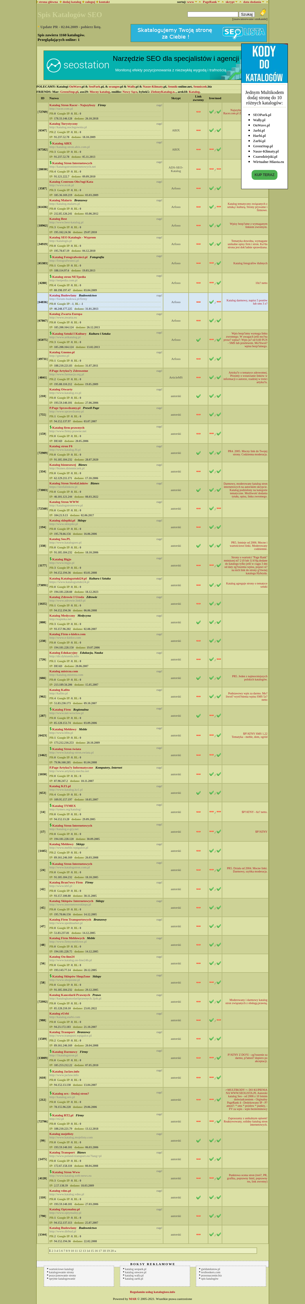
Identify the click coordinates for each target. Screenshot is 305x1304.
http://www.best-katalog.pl (66, 222)
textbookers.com (210, 1272)
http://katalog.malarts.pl (64, 203)
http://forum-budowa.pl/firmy (68, 298)
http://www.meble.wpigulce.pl (68, 847)
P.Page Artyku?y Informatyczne (71, 767)
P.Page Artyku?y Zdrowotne (68, 370)
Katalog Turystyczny (63, 123)
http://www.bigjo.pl (61, 562)
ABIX (176, 130)
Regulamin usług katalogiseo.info (152, 1292)
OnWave (75, 86)
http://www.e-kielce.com (65, 637)
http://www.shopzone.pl (64, 979)
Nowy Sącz (129, 91)
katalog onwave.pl (135, 1272)
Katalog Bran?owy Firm (66, 882)
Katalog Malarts (60, 200)
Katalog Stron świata (66, 749)
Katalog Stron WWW (64, 502)
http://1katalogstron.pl (63, 1055)
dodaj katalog (70, 1)
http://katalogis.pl (60, 240)
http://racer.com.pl (61, 108)
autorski (176, 396)
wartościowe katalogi (61, 1269)
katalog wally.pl (134, 1275)
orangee (114, 86)
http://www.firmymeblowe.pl (67, 941)
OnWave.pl (261, 124)
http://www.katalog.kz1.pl (65, 789)
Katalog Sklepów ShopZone (71, 976)
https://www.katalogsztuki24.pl (69, 582)
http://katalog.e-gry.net (63, 829)
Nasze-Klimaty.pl (266, 150)
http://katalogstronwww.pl (66, 505)
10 (72, 1250)
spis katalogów (210, 1278)
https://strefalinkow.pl (63, 486)
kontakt (104, 1)
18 (104, 1250)
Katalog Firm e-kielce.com (67, 634)
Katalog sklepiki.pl (62, 520)
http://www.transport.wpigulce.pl (70, 1035)
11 (76, 1250)
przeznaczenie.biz (211, 1275)
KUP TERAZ (264, 173)
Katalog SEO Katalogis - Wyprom (72, 237)
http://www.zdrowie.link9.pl (67, 600)
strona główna (47, 1)
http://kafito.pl (58, 693)
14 (88, 1250)
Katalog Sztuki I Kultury (69, 333)
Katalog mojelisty (61, 1133)
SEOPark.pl (262, 113)
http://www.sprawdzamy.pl (66, 411)
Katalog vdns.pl (60, 1190)
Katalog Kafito (59, 689)
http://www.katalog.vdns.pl (66, 1194)
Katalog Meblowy (64, 729)
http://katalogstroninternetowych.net (72, 166)
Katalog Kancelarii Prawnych (69, 995)
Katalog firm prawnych (68, 427)
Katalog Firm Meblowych (66, 938)
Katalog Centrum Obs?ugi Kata (71, 181)
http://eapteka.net (60, 619)
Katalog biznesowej (62, 464)
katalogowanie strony (61, 1272)
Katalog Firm (61, 709)
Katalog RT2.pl (62, 1115)
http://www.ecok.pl (61, 185)
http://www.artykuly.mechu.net (69, 771)
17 (100, 1250)
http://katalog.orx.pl (62, 1097)
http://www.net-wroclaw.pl (66, 713)
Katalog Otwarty (61, 389)
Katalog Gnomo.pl (62, 352)
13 (84, 1250)
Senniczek (200, 86)
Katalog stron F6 (60, 446)
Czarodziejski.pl (265, 155)
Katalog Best (58, 218)
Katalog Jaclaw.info (65, 1071)
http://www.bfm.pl (61, 732)
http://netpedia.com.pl (63, 280)
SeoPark (94, 86)
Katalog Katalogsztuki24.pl (67, 578)
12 (80, 1250)
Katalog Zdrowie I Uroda (66, 597)
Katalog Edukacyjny (63, 652)
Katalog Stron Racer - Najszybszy (72, 105)
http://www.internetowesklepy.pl (70, 904)
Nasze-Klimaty (153, 86)
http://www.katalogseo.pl (65, 542)
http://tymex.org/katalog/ (65, 809)
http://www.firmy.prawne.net (67, 431)
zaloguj (90, 1)
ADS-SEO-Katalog (176, 169)
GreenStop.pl (263, 145)
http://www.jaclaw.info (64, 1075)
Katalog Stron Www (66, 1172)
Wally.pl (259, 119)
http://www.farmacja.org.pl (66, 374)
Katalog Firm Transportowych (70, 919)
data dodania (252, 1)
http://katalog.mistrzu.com (66, 674)
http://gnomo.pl (59, 355)
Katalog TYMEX (64, 805)
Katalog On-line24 (61, 956)
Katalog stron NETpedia (69, 276)
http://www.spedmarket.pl (65, 923)
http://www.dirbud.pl (62, 1231)
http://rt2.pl (56, 1118)
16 (96, 1250)
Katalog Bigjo (61, 559)
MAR (132, 1299)
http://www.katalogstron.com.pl (69, 867)
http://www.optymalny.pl (65, 1212)
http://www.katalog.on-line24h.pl (70, 960)
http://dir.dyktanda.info (64, 656)
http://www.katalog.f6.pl (65, 449)
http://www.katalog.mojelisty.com (71, 1137)
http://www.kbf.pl (60, 886)
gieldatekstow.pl (210, 1269)
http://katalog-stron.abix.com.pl (69, 146)
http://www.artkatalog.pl (64, 337)
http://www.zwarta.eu (63, 317)
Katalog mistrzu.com (63, 671)
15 (92, 1250)
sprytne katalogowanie (62, 1278)
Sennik (172, 86)
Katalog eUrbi (59, 1013)
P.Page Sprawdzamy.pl (64, 408)
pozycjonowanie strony (62, 1275)
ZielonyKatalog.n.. (163, 91)
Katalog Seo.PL (60, 539)
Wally (131, 86)
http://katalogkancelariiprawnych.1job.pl (75, 998)
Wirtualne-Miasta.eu (268, 160)
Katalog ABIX (62, 143)
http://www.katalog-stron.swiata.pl (71, 752)
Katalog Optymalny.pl (64, 1209)
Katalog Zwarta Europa (65, 314)
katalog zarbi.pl (134, 1278)
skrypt (229, 1)
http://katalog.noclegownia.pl (68, 127)
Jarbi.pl (259, 129)
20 (112, 1250)
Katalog (194, 91)
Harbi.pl (259, 134)
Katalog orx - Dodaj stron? (70, 1093)
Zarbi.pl (259, 139)
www (190, 1)
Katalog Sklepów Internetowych (71, 901)
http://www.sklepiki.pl (63, 524)
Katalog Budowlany (62, 295)
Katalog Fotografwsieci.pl (69, 257)
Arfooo (176, 188)
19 (108, 1250)
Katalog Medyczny (62, 615)
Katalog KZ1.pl (60, 786)
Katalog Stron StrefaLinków (68, 483)
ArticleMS (176, 377)
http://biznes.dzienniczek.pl (66, 468)
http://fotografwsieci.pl (64, 260)
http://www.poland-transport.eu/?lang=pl (75, 1156)
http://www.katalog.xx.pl (65, 392)
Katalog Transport (62, 1152)
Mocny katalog (100, 91)
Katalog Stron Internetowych (72, 163)
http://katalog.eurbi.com (64, 1017)
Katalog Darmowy (64, 1051)
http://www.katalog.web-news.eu (70, 1175)
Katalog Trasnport (62, 1032)
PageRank (210, 1)
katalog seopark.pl (135, 1269)
